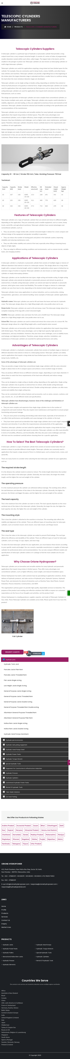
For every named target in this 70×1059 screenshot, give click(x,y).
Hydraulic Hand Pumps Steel (15, 749)
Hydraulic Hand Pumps (43, 945)
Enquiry (4, 924)
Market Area (6, 927)
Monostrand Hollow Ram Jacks (13, 957)
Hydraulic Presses (12, 773)
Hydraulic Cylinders (12, 778)
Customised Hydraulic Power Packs (17, 782)
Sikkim (60, 839)
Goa (3, 830)
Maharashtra (50, 835)
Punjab (42, 839)
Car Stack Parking (11, 797)
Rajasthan (51, 839)
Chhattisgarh (52, 826)
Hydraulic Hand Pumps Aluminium (16, 734)
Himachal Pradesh (32, 830)
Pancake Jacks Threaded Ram (15, 675)
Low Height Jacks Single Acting (15, 686)
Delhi (61, 826)
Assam (35, 826)
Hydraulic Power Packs (13, 754)
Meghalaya (6, 839)
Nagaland (25, 839)
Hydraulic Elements (9, 965)
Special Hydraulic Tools (13, 764)
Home (7, 27)
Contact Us (5, 920)
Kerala (25, 835)
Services (4, 917)
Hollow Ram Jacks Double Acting (16, 729)
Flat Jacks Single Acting (12, 680)
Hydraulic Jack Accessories (14, 740)
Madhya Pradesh (37, 835)
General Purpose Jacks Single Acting (17, 691)
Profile (3, 910)
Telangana (16, 844)
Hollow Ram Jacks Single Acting (15, 723)
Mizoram (16, 839)
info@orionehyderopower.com (17, 884)
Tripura (25, 844)
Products (18, 27)
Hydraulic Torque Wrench (14, 759)
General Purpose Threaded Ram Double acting (21, 707)
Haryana (19, 830)
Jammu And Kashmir (49, 830)
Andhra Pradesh (8, 826)
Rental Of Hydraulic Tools (14, 787)
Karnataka (17, 835)
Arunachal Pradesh (24, 826)
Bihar (43, 826)
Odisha (34, 839)
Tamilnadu (6, 844)
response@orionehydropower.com (44, 884)
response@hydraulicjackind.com (13, 887)
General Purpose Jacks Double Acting (18, 702)
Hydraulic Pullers (8, 953)
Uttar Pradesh (36, 844)
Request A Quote (12, 652)
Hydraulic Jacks (10, 660)
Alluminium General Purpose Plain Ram (18, 718)
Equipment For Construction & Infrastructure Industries (24, 768)
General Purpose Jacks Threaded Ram (18, 696)
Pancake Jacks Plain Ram (13, 669)
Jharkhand (6, 835)
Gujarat (10, 830)
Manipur (61, 835)
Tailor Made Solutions (13, 792)
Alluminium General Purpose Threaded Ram (20, 712)
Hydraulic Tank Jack (11, 664)
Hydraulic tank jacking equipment (16, 745)
